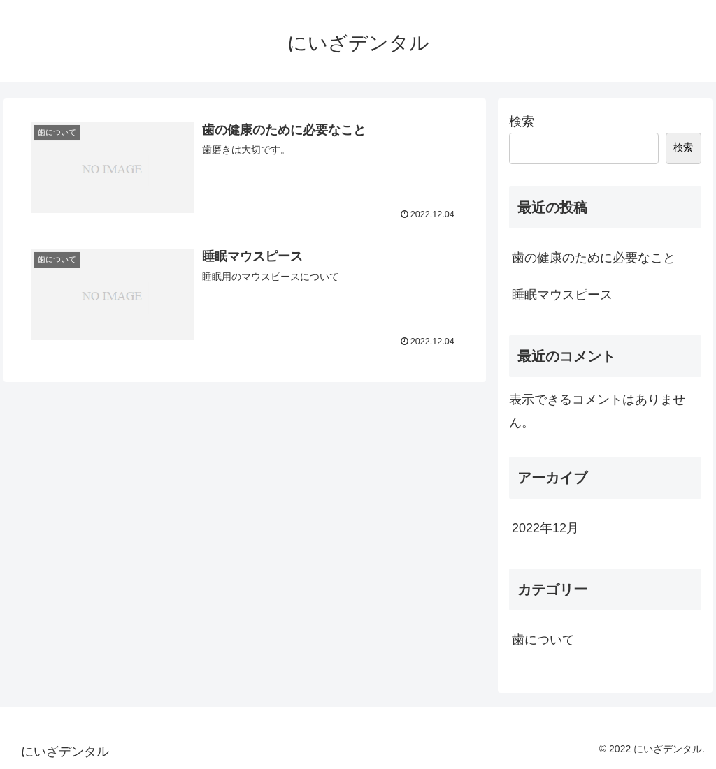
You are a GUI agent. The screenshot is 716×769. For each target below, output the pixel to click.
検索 (521, 122)
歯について (543, 640)
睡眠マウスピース (562, 295)
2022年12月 (545, 528)
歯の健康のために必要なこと (593, 258)
